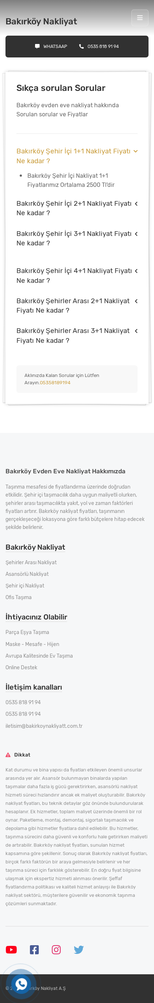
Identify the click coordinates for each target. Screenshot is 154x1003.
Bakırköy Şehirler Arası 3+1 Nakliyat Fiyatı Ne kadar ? (73, 335)
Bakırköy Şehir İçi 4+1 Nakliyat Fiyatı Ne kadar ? (74, 275)
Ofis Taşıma (18, 597)
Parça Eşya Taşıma (27, 632)
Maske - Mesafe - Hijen (32, 644)
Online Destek (21, 668)
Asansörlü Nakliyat (27, 574)
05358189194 (55, 382)
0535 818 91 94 (99, 46)
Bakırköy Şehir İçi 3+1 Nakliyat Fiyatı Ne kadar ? (74, 238)
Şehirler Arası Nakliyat (31, 562)
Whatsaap (51, 46)
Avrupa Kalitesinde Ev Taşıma (39, 656)
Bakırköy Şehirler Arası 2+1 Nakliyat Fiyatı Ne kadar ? (73, 305)
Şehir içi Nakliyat (24, 586)
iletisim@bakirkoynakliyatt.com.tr (43, 726)
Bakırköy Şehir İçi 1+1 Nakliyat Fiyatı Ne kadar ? (73, 156)
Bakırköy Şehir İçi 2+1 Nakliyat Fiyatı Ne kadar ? (74, 208)
